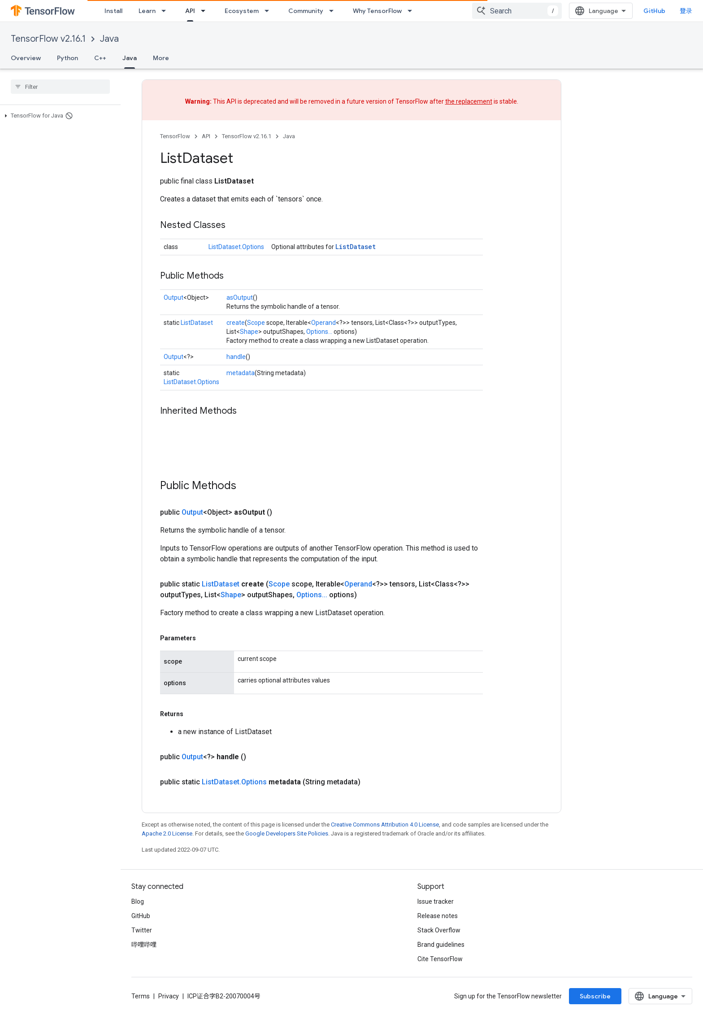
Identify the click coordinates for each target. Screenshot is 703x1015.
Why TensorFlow (377, 11)
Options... (319, 331)
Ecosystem (242, 11)
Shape (249, 331)
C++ (100, 58)
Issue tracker (435, 901)
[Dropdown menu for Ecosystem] (269, 11)
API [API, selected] (190, 11)
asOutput (239, 297)
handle (236, 356)
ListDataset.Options (236, 246)
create (235, 322)
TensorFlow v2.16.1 (48, 38)
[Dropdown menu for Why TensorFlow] (412, 11)
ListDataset (355, 246)
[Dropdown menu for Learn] (166, 11)
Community (305, 11)
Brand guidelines (440, 944)
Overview (26, 58)
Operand (323, 322)
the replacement (468, 101)
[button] (58, 115)
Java (109, 38)
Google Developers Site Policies (286, 833)
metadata (240, 372)
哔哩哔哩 (143, 944)
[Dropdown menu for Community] (334, 11)
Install (113, 11)
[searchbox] (60, 86)
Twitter (141, 930)
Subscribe (595, 996)
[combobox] (517, 11)
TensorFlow (175, 136)
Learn (147, 11)
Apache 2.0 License (167, 833)
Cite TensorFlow (440, 958)
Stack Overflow (438, 930)
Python (67, 58)
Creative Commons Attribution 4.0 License (385, 824)
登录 (686, 10)
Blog (137, 901)
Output (173, 297)
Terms (140, 996)
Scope (256, 322)
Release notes (437, 915)
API (206, 136)
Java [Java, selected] (129, 58)
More (161, 58)
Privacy (168, 996)
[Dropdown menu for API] (206, 11)
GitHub (654, 11)
